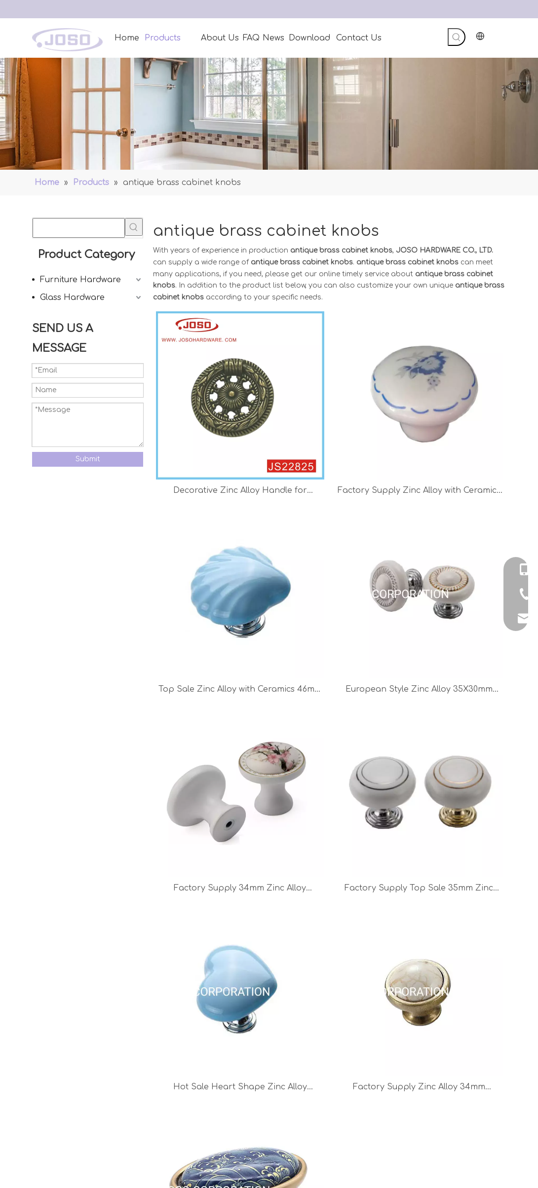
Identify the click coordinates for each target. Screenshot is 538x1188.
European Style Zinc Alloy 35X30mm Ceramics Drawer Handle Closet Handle (419, 690)
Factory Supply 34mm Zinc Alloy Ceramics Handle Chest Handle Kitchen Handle (239, 889)
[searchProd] (79, 228)
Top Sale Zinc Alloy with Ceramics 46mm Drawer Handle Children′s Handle (240, 690)
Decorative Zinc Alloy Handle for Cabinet (240, 491)
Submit (88, 459)
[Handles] (269, 114)
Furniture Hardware (80, 279)
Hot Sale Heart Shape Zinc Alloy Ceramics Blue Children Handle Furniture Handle (240, 1088)
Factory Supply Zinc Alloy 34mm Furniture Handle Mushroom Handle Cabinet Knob (419, 1088)
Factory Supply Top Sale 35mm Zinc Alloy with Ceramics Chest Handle (419, 889)
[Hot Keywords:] (456, 37)
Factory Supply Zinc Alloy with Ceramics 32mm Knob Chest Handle (419, 491)
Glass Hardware (72, 297)
